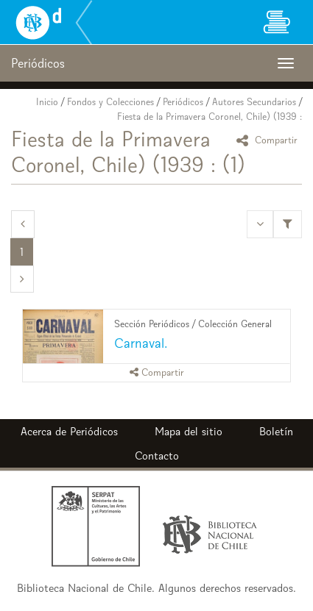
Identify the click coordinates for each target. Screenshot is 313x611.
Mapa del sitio (188, 431)
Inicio (47, 102)
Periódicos (183, 102)
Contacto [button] (157, 455)
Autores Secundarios (254, 102)
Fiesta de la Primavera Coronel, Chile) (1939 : (209, 116)
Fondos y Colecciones (110, 102)
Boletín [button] (276, 431)
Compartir (269, 140)
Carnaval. (140, 343)
